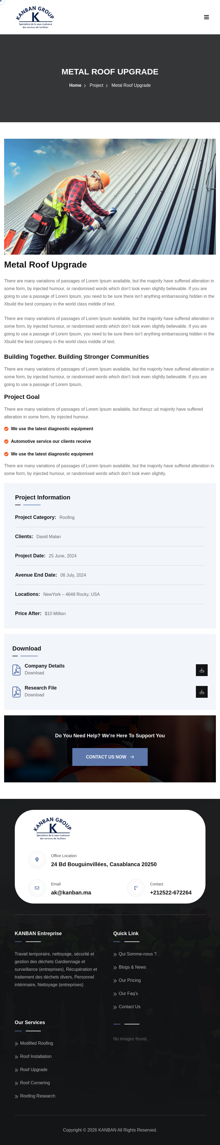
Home (75, 85)
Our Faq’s (128, 993)
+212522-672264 (171, 893)
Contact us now (110, 757)
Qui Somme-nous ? (138, 954)
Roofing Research (37, 1096)
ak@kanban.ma (71, 893)
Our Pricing (130, 980)
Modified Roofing (36, 1043)
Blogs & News (132, 967)
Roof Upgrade (34, 1069)
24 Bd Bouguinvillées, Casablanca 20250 (104, 864)
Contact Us (130, 1006)
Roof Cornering (35, 1082)
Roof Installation (36, 1056)
